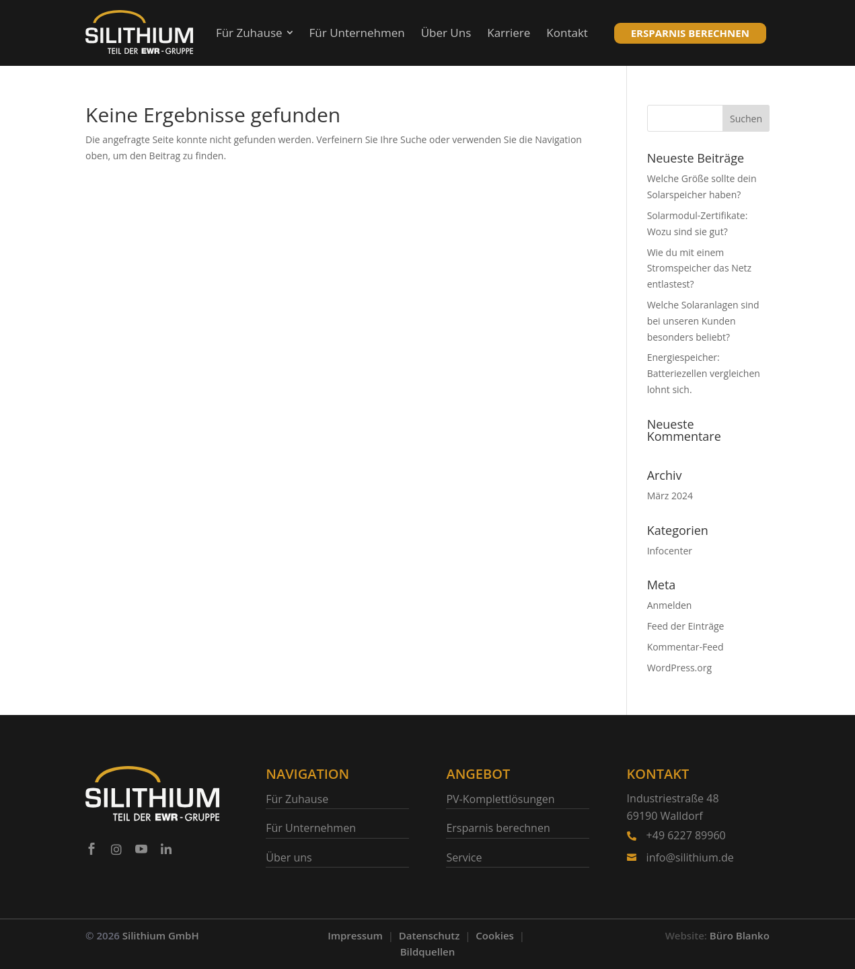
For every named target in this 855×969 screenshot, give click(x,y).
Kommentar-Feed (685, 646)
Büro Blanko (740, 935)
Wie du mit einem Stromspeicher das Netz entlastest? (699, 268)
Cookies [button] (495, 935)
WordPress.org (679, 667)
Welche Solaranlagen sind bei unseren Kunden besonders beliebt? (703, 320)
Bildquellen (427, 951)
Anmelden (669, 605)
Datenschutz (429, 935)
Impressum (355, 935)
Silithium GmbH (160, 935)
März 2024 (670, 495)
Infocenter (669, 550)
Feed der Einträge (685, 626)
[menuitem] (254, 33)
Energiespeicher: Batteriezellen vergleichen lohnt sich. (703, 373)
